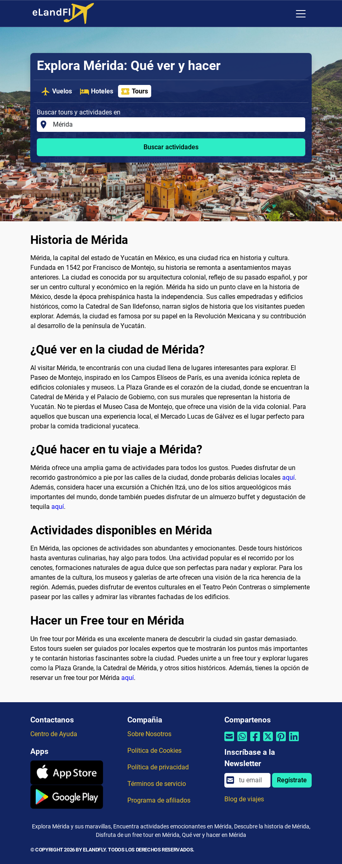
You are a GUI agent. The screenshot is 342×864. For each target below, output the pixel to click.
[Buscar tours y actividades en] (176, 124)
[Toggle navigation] (301, 13)
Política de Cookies (154, 750)
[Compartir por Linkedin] (294, 741)
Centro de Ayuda (53, 734)
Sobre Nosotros (149, 734)
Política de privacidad (158, 767)
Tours (134, 91)
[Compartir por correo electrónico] (229, 741)
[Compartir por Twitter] (268, 741)
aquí (288, 477)
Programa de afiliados (158, 800)
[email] (252, 780)
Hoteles (96, 91)
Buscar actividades (171, 147)
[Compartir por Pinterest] (281, 741)
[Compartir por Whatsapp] (242, 741)
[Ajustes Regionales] (284, 14)
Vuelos (56, 91)
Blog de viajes (244, 799)
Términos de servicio (156, 784)
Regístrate (292, 780)
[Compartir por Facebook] (255, 741)
